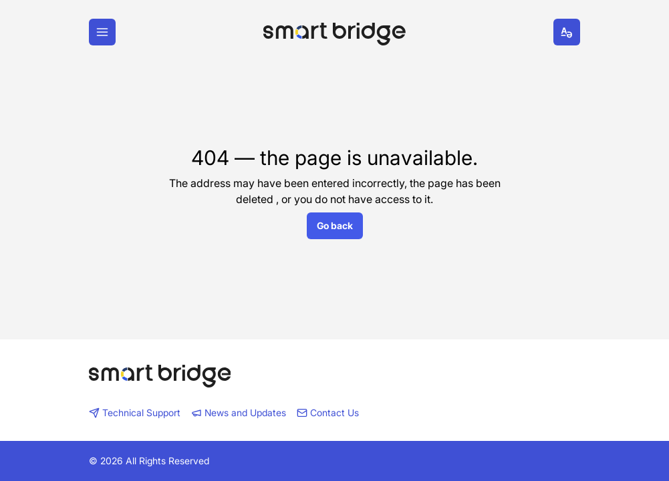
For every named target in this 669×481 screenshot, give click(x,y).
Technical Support (134, 412)
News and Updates (238, 412)
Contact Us (328, 412)
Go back (335, 225)
